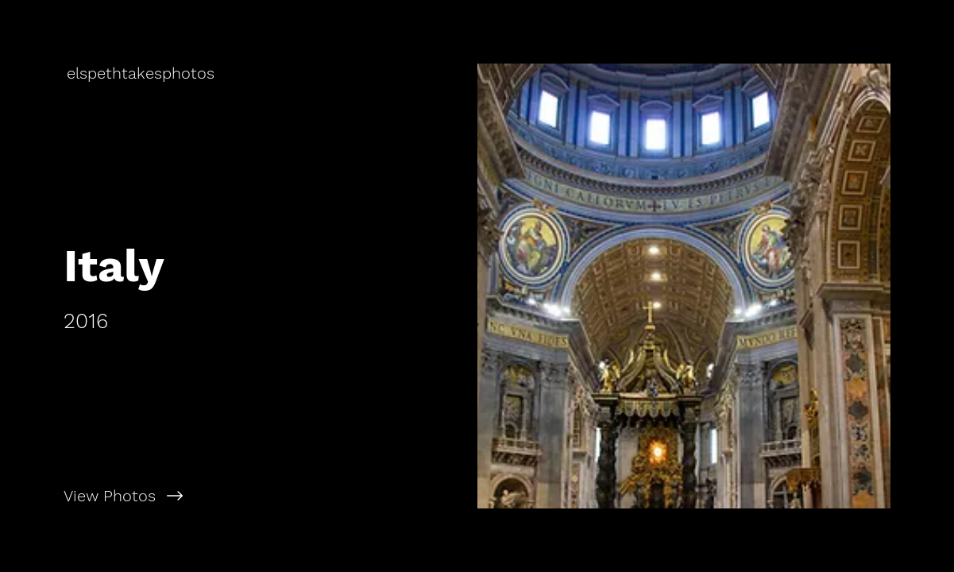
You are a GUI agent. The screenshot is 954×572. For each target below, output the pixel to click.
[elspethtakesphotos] (142, 73)
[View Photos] (239, 495)
